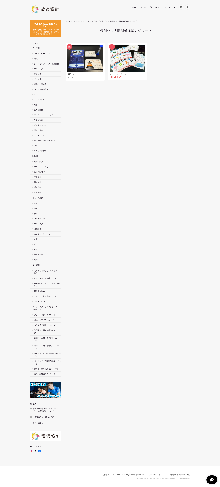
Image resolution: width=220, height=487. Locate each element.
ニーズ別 (36, 265)
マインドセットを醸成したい (45, 278)
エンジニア (38, 224)
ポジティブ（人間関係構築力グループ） (47, 362)
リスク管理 (38, 120)
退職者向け (38, 187)
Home (133, 7)
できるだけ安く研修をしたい (45, 296)
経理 (36, 249)
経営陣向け (38, 162)
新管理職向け (39, 172)
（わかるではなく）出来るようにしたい (47, 272)
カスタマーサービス (42, 234)
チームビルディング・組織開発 (46, 64)
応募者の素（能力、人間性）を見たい (47, 284)
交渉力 (36, 94)
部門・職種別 (37, 198)
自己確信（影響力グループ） (45, 325)
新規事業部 (38, 254)
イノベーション (40, 100)
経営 (36, 259)
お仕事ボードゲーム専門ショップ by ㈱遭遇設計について (45, 410)
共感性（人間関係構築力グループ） (46, 339)
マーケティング (40, 219)
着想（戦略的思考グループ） (45, 374)
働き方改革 (38, 130)
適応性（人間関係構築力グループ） (46, 347)
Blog (167, 7)
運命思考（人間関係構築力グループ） (47, 354)
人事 (36, 239)
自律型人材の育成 (41, 89)
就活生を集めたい (41, 291)
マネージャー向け (41, 167)
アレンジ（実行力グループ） (45, 315)
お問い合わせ (38, 423)
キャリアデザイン (41, 151)
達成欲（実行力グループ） (44, 320)
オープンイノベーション (44, 115)
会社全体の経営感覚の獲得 (44, 140)
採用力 (36, 145)
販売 (36, 214)
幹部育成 (37, 74)
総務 (36, 244)
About (144, 7)
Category (156, 7)
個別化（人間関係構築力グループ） (46, 331)
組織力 (36, 59)
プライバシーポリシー (157, 475)
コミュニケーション (42, 53)
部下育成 (37, 79)
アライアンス (39, 135)
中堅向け (37, 177)
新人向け (37, 182)
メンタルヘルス (40, 125)
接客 (36, 208)
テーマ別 (36, 48)
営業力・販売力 (40, 84)
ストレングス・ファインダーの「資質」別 (90, 21)
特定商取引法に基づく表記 (43, 417)
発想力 (36, 105)
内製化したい (39, 301)
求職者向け (38, 192)
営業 (36, 203)
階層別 (35, 156)
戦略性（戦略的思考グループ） (46, 369)
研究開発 (37, 229)
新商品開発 (38, 110)
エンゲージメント (41, 69)
